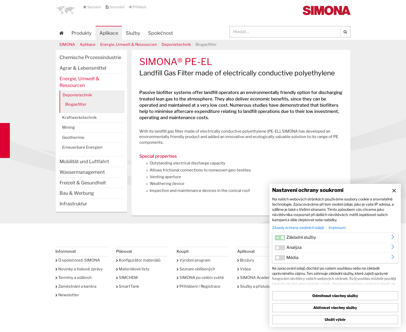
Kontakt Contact (5, 140)
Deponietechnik (176, 44)
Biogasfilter (75, 104)
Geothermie (73, 137)
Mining (68, 127)
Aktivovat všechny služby (335, 307)
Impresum (337, 227)
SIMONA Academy (255, 277)
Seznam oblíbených (196, 269)
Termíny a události (73, 277)
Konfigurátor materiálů (138, 260)
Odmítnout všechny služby (335, 295)
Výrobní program (194, 260)
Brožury (245, 260)
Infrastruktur (73, 203)
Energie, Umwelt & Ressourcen (128, 44)
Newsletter (67, 295)
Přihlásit (137, 7)
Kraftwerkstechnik (79, 117)
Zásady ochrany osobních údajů (298, 227)
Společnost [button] (160, 33)
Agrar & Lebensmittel (83, 68)
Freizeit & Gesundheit (83, 182)
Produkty (81, 33)
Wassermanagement (82, 172)
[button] (65, 10)
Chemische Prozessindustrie (90, 57)
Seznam (92, 7)
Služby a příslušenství (258, 286)
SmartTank (127, 286)
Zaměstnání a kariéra (75, 286)
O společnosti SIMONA (77, 260)
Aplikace (108, 33)
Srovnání (115, 7)
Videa (244, 269)
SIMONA (67, 44)
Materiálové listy (132, 269)
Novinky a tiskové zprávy (79, 269)
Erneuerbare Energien (82, 147)
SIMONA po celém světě (200, 277)
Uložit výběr (335, 319)
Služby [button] (133, 33)
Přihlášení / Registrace (198, 286)
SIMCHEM (127, 277)
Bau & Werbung (77, 193)
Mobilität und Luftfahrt (84, 161)
